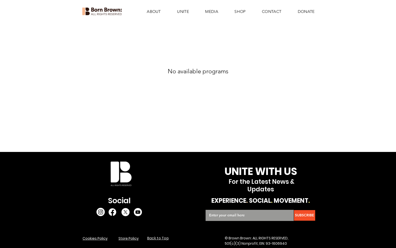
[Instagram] (100, 212)
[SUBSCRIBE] (304, 215)
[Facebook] (112, 212)
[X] (125, 212)
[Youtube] (138, 212)
